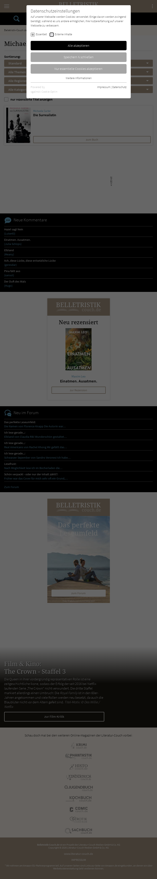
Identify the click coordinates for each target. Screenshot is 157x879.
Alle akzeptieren (78, 45)
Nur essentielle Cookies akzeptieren (78, 69)
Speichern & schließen (79, 57)
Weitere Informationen (79, 78)
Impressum (103, 87)
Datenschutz (119, 87)
